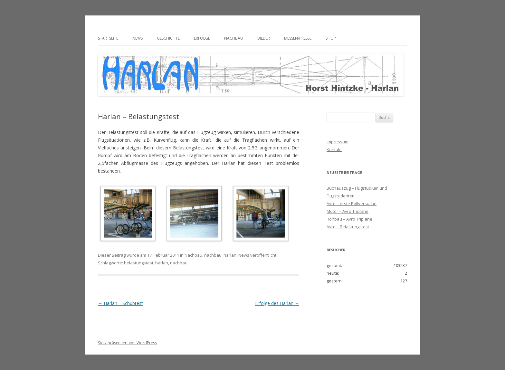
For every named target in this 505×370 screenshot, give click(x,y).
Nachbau (233, 38)
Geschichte (168, 38)
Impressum (337, 142)
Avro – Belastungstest (348, 227)
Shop (331, 38)
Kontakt (334, 149)
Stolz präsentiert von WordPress (127, 343)
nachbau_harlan (220, 255)
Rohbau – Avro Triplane (349, 219)
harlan (161, 263)
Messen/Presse (297, 38)
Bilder (263, 38)
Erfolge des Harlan (277, 303)
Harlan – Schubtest (120, 303)
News (137, 38)
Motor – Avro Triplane (347, 211)
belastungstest (138, 263)
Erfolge (202, 38)
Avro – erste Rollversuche (351, 203)
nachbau (178, 263)
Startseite (108, 38)
